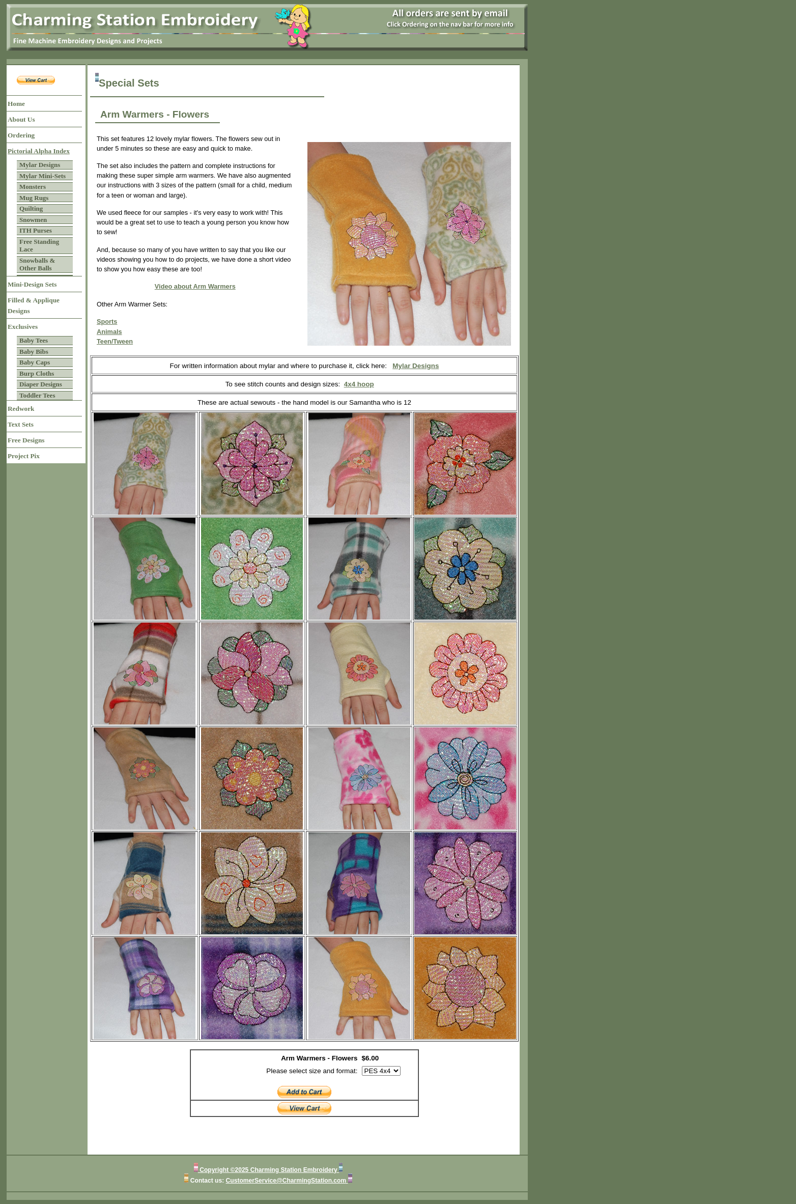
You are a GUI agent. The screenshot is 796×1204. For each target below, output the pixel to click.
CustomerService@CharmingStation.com (287, 1180)
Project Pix (24, 456)
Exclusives (23, 326)
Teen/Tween (115, 341)
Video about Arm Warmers (195, 286)
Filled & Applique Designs (34, 305)
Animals (109, 331)
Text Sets (21, 424)
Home (16, 103)
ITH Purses (35, 230)
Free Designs (26, 440)
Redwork (21, 408)
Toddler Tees (37, 395)
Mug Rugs (33, 198)
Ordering (21, 135)
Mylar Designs (39, 165)
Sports (107, 321)
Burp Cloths (36, 373)
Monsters (32, 186)
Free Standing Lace (39, 246)
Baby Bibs (33, 351)
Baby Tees (33, 340)
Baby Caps (34, 362)
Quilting (31, 208)
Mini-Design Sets (32, 284)
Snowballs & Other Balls (37, 264)
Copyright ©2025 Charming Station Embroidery (268, 1169)
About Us (21, 119)
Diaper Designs (40, 384)
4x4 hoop (359, 384)
